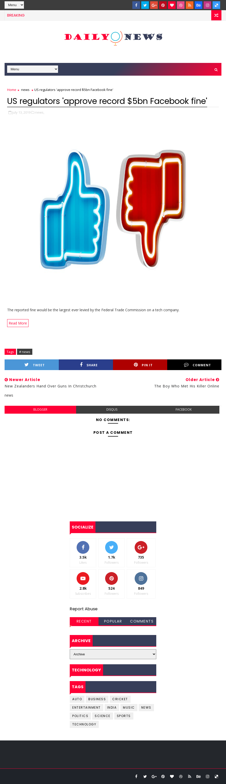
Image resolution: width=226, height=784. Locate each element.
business (97, 699)
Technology (84, 724)
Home (11, 89)
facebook (184, 409)
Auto (77, 699)
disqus (111, 409)
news (25, 89)
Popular (113, 621)
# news (24, 351)
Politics (80, 716)
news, (39, 112)
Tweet (34, 364)
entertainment (86, 707)
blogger (40, 409)
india (112, 707)
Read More (18, 323)
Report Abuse (83, 609)
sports (124, 716)
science (102, 716)
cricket (120, 699)
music (129, 707)
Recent (84, 621)
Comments (141, 621)
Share (89, 364)
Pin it (143, 364)
